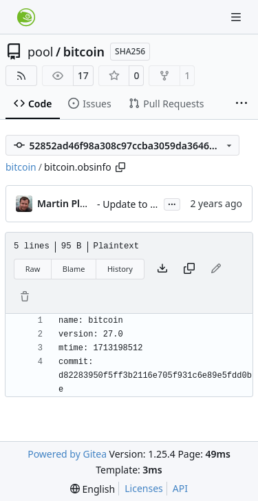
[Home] (26, 17)
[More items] (241, 104)
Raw (33, 269)
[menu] (92, 488)
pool (41, 51)
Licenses (144, 488)
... (172, 203)
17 (83, 75)
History (120, 269)
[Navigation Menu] (237, 17)
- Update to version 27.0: (152, 204)
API (180, 488)
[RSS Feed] (21, 75)
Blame (74, 269)
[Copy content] (189, 269)
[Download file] (162, 269)
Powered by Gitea (67, 453)
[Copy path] (120, 167)
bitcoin (84, 51)
